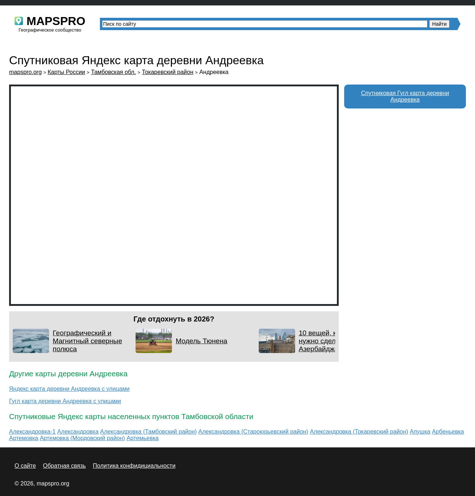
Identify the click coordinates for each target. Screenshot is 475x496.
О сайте (25, 466)
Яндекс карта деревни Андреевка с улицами (69, 389)
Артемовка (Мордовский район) (82, 438)
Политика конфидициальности (134, 466)
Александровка (77, 432)
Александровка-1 (32, 432)
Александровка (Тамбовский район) (148, 432)
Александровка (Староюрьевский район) (253, 432)
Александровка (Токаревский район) (359, 432)
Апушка (420, 432)
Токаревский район (167, 72)
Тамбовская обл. (113, 72)
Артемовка (23, 438)
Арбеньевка (448, 432)
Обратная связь (64, 466)
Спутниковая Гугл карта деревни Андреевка (405, 96)
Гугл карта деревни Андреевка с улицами (65, 401)
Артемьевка (142, 438)
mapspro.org (25, 72)
